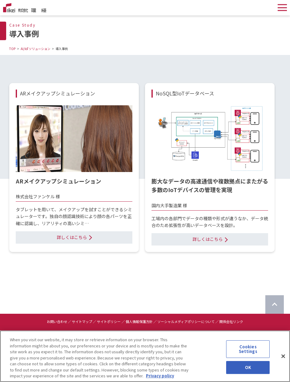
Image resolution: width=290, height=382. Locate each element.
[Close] (283, 359)
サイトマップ (82, 321)
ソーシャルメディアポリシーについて (186, 321)
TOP (12, 48)
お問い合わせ (57, 321)
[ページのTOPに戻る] (274, 304)
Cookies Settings (248, 352)
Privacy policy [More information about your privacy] (160, 379)
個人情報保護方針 (139, 321)
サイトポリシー (109, 321)
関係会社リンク (231, 321)
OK (248, 370)
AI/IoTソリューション (35, 48)
